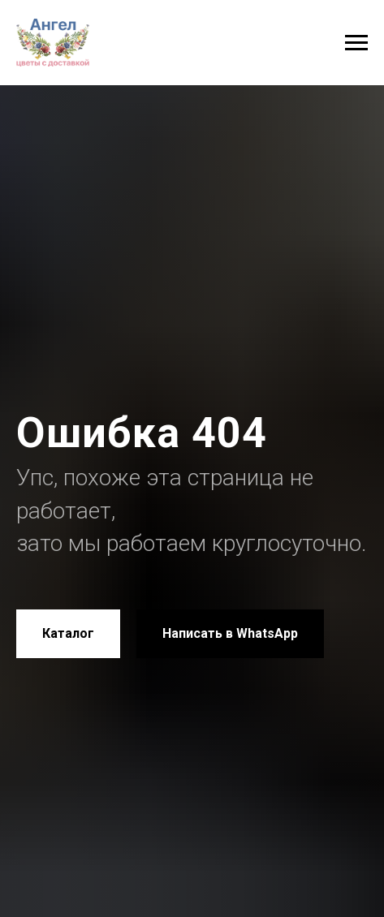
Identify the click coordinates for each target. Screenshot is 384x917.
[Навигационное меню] (356, 43)
